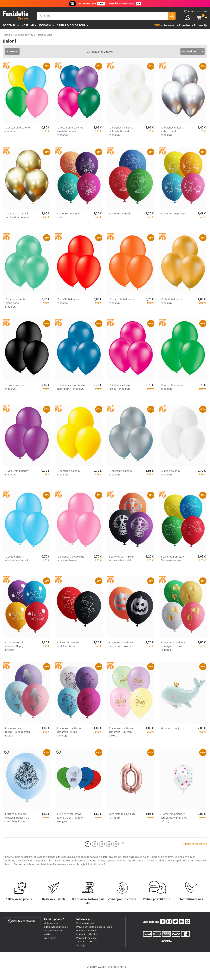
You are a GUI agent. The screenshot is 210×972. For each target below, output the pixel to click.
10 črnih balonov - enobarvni (15, 386)
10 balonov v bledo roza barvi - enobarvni (70, 558)
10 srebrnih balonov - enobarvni (121, 472)
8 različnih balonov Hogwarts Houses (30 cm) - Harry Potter (16, 817)
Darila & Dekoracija (71, 25)
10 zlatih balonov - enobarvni (171, 301)
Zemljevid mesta (84, 941)
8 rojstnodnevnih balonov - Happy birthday (14, 646)
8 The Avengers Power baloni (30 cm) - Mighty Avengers (69, 817)
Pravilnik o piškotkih (86, 934)
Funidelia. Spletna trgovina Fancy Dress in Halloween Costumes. (15, 15)
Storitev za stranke (21, 921)
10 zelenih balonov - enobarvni (172, 386)
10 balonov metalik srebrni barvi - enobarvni (172, 131)
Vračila (47, 934)
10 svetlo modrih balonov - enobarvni (16, 558)
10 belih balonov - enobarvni (171, 472)
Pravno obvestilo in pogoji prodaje (94, 926)
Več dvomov (50, 937)
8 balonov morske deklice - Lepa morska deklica (17, 731)
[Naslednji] (123, 844)
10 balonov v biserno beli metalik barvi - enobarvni (121, 131)
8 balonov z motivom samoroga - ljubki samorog (68, 731)
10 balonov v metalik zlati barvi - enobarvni (17, 215)
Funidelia (7, 34)
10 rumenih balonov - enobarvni (69, 472)
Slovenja (80, 945)
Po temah (9, 25)
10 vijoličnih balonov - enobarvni (17, 472)
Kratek (11, 51)
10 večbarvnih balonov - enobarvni (18, 129)
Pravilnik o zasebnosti (87, 930)
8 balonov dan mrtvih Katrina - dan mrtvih (121, 558)
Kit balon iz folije (170, 728)
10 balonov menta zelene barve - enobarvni (15, 303)
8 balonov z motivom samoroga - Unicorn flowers (121, 731)
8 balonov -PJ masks (120, 213)
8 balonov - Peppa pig (173, 213)
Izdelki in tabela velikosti (56, 926)
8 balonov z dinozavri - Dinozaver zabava (174, 558)
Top (157, 25)
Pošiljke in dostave (53, 930)
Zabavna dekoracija (25, 34)
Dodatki (45, 25)
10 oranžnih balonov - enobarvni (121, 301)
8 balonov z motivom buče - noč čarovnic (121, 644)
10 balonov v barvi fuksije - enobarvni (120, 386)
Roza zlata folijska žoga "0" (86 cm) (122, 815)
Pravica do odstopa (86, 937)
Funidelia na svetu (85, 923)
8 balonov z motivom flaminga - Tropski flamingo (173, 646)
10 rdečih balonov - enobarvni (67, 301)
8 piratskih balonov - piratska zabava (68, 644)
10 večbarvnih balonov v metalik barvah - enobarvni (69, 131)
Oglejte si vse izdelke (195, 843)
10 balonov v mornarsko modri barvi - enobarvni (70, 386)
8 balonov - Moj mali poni (68, 215)
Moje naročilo (51, 923)
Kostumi (28, 25)
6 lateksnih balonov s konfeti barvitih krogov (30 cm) (174, 817)
